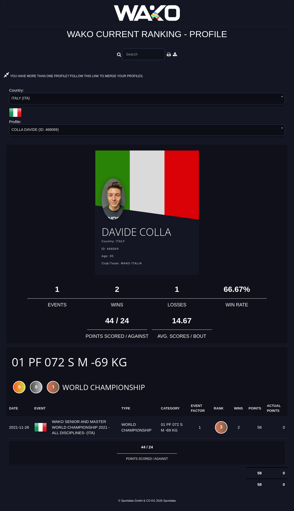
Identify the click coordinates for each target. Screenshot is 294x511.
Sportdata (169, 502)
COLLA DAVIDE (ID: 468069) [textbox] (35, 129)
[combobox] (147, 99)
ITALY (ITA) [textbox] (20, 98)
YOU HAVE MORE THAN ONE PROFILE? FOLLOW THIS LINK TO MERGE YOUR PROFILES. (73, 76)
